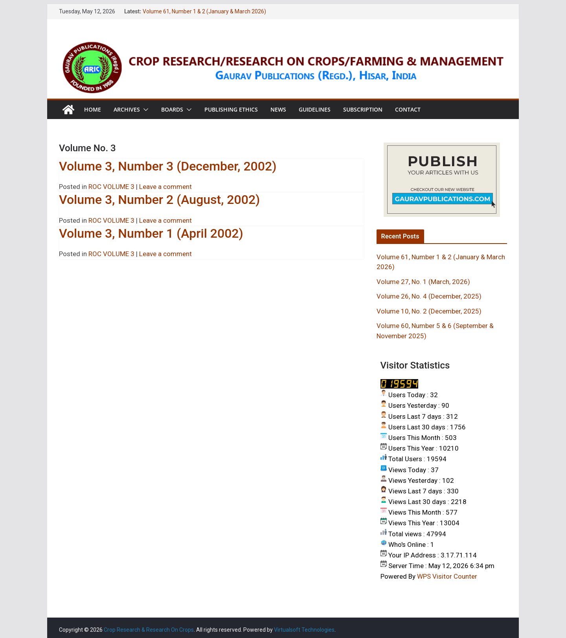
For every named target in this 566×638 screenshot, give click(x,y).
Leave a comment (165, 187)
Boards (172, 109)
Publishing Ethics (231, 109)
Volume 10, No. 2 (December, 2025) (429, 311)
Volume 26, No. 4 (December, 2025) (429, 296)
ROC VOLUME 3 (111, 187)
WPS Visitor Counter (447, 576)
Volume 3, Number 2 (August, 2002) (159, 199)
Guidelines (315, 109)
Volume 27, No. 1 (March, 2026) (423, 282)
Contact (408, 109)
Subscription (362, 109)
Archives (127, 109)
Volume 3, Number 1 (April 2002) (151, 233)
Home (92, 109)
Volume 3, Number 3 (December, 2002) (167, 166)
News (278, 109)
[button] (144, 109)
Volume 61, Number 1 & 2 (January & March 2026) (204, 11)
